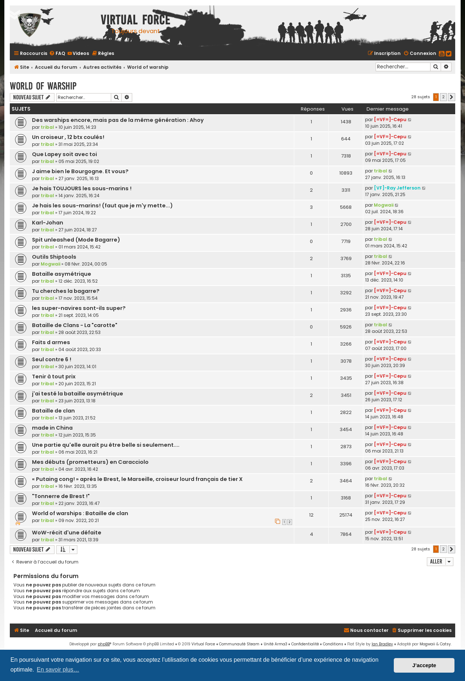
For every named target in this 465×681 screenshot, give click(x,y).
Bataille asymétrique (61, 274)
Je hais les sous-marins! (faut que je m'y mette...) (102, 205)
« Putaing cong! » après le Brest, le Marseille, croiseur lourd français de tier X (137, 479)
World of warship (43, 86)
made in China (52, 427)
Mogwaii (383, 205)
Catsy (445, 644)
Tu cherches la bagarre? (66, 291)
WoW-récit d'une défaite (66, 532)
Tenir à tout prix (54, 376)
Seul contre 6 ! (51, 359)
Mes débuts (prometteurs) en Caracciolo (90, 462)
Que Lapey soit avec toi (64, 154)
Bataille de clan (53, 410)
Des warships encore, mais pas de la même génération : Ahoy (118, 120)
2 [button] (443, 97)
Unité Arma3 (275, 644)
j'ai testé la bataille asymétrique (77, 393)
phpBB (104, 644)
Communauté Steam (239, 644)
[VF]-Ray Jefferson (397, 188)
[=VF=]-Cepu (390, 119)
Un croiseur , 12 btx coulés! (68, 137)
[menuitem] (57, 53)
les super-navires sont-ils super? (79, 308)
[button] (451, 97)
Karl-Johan (47, 222)
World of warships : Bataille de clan (80, 513)
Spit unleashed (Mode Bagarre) (76, 239)
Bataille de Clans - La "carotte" (74, 325)
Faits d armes (51, 342)
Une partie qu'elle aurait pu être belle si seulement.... (105, 445)
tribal (47, 127)
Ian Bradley (382, 644)
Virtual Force (203, 644)
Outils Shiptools (54, 256)
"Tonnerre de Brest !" (61, 496)
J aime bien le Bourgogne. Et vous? (80, 171)
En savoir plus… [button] (58, 669)
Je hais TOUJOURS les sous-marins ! (82, 188)
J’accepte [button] (424, 665)
